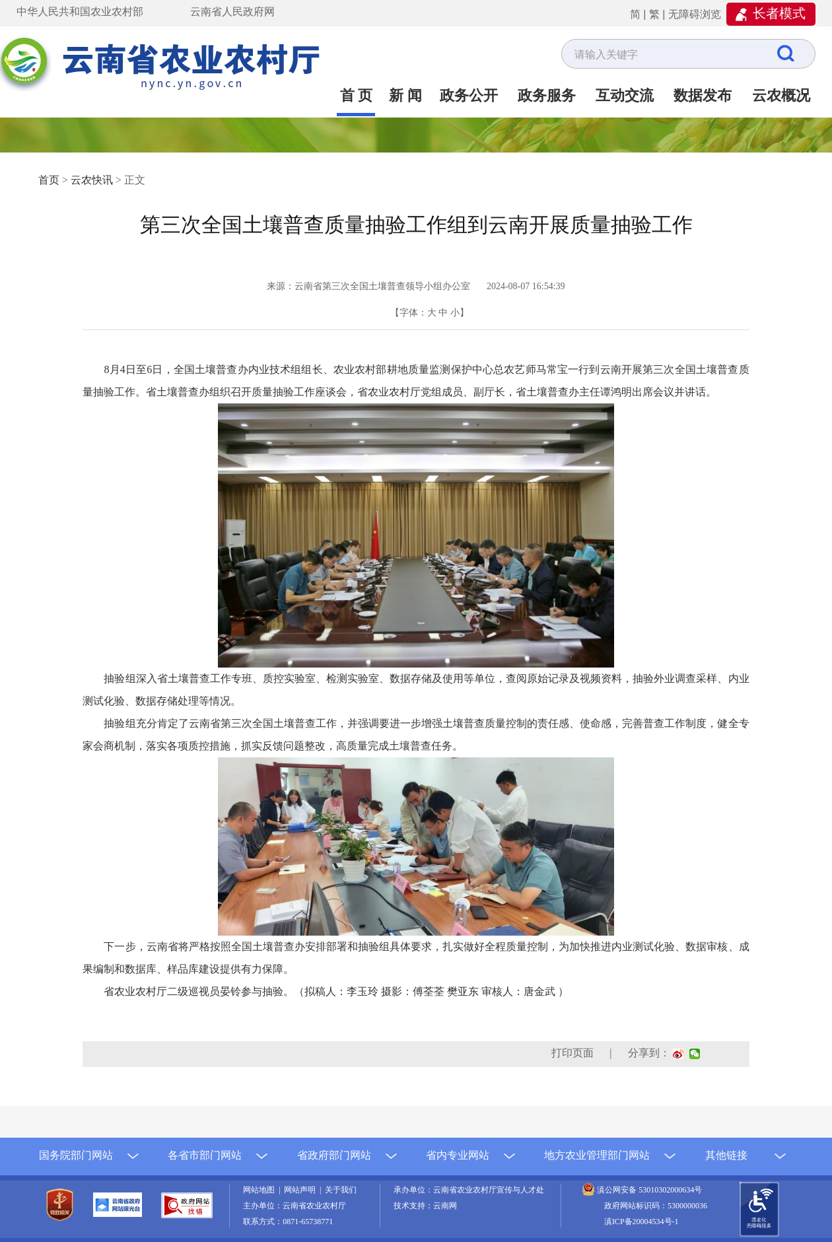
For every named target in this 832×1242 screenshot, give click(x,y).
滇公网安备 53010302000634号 (649, 1189)
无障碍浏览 (694, 14)
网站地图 (261, 1189)
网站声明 (302, 1189)
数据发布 (703, 95)
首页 (48, 180)
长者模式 (779, 13)
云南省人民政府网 (232, 11)
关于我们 (341, 1189)
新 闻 (405, 95)
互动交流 (625, 95)
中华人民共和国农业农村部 (80, 11)
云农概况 (781, 95)
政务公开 (469, 95)
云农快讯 (92, 180)
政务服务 (547, 95)
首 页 (356, 95)
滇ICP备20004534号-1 (641, 1221)
